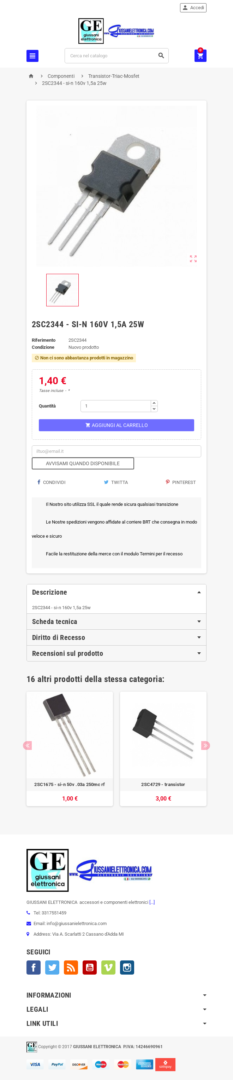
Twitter (52, 967)
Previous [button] (27, 745)
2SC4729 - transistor (163, 784)
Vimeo (108, 967)
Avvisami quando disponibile (83, 463)
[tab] (116, 592)
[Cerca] (117, 55)
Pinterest (181, 482)
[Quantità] (115, 406)
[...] (151, 902)
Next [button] (205, 745)
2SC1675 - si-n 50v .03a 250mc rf (69, 784)
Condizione (43, 347)
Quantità (47, 406)
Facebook (33, 967)
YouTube (90, 967)
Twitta (116, 482)
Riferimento (43, 340)
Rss (71, 967)
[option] (69, 752)
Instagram (127, 967)
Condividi (51, 482)
